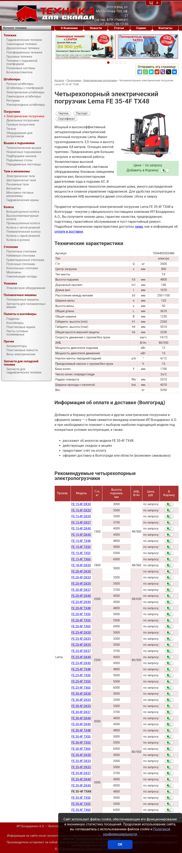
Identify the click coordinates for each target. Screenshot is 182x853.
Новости (96, 28)
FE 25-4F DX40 (81, 657)
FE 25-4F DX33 (81, 639)
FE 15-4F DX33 (81, 510)
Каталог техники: (15, 28)
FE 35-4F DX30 (81, 755)
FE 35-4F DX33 (81, 761)
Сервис (141, 28)
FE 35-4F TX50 (81, 798)
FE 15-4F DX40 (81, 528)
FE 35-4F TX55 (81, 804)
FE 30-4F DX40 (81, 718)
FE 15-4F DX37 (81, 522)
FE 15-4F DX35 (81, 516)
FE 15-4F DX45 (81, 535)
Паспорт (82, 113)
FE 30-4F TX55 (81, 742)
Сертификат (66, 119)
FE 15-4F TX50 (81, 547)
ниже (139, 227)
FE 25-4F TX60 (81, 688)
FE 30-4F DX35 (81, 706)
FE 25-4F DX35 (81, 645)
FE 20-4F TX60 (81, 626)
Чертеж (63, 113)
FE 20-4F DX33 (81, 577)
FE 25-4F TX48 (81, 669)
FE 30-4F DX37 (81, 712)
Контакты (165, 28)
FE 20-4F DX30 (81, 571)
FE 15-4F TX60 (81, 559)
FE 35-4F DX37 (81, 773)
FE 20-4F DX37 (81, 590)
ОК (120, 844)
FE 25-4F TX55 (81, 681)
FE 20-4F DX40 (81, 596)
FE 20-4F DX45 (81, 602)
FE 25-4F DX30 (81, 632)
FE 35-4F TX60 (81, 810)
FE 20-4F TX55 (81, 620)
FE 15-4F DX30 (81, 504)
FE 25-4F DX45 (81, 663)
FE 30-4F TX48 (81, 730)
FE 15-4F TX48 (81, 541)
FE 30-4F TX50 (81, 736)
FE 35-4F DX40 (81, 779)
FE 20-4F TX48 (81, 608)
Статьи (119, 28)
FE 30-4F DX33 (81, 700)
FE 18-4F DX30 (81, 565)
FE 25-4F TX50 (81, 675)
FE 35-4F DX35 (81, 767)
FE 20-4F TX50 (81, 614)
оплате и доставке (68, 231)
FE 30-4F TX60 (81, 749)
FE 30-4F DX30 (81, 693)
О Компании (69, 28)
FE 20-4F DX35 (81, 583)
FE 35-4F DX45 (81, 785)
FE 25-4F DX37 (81, 651)
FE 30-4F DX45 (81, 724)
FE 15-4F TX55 (81, 553)
